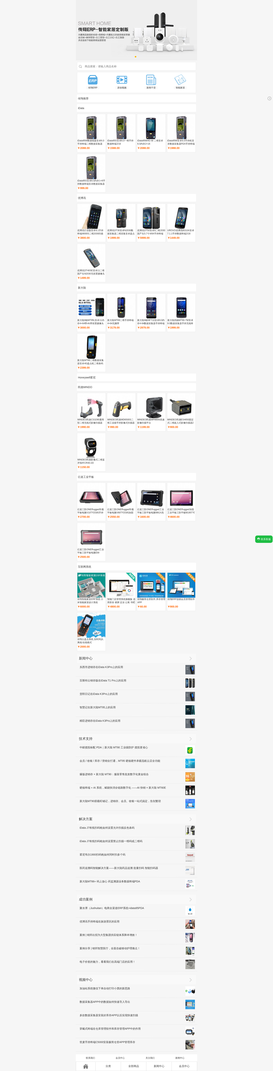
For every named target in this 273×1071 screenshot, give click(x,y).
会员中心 (120, 1058)
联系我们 (90, 1058)
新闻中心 (179, 1058)
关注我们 (150, 1058)
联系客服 (264, 539)
